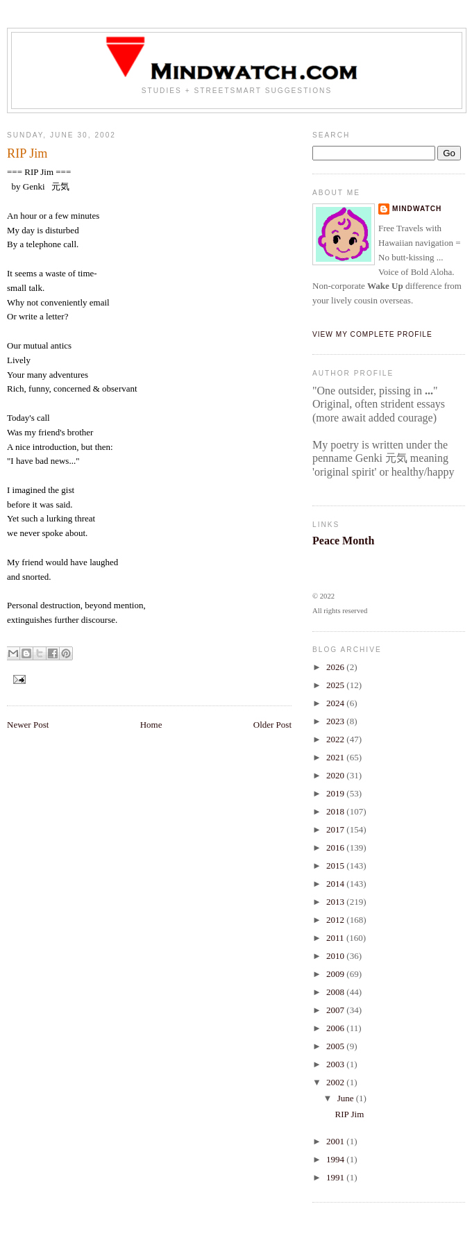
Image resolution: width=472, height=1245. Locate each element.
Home (151, 724)
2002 (336, 1082)
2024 (336, 703)
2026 (336, 667)
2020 (336, 775)
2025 (336, 685)
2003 (336, 1064)
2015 (336, 865)
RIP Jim (349, 1114)
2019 (336, 793)
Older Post (272, 724)
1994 (336, 1159)
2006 (336, 1028)
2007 (336, 1010)
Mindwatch (416, 208)
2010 (336, 956)
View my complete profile (372, 334)
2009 (336, 974)
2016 (336, 847)
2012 (336, 919)
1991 (336, 1177)
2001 (336, 1141)
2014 (336, 883)
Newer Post (28, 724)
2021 (336, 757)
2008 (336, 992)
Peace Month (343, 540)
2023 (336, 721)
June (346, 1098)
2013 (336, 901)
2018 (336, 811)
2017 (336, 829)
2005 (336, 1046)
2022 (336, 739)
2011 (336, 938)
